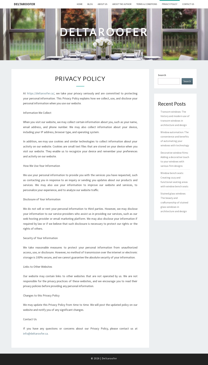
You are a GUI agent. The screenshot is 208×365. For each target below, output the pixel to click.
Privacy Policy (169, 4)
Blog (90, 4)
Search (162, 75)
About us (102, 4)
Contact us (188, 4)
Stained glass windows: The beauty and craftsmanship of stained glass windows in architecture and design (174, 202)
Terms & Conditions (146, 4)
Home (80, 4)
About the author (121, 4)
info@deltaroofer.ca (35, 333)
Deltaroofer (24, 4)
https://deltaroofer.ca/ (40, 93)
